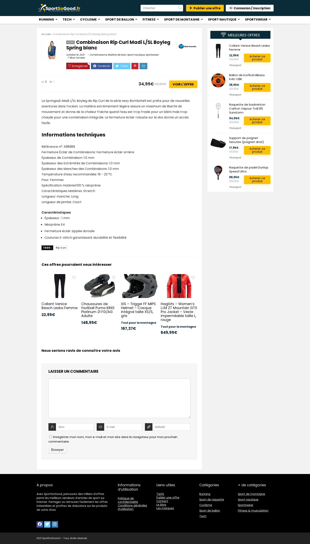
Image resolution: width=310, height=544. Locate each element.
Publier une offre (204, 8)
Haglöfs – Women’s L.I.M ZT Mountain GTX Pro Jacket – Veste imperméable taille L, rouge (179, 312)
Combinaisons (98, 54)
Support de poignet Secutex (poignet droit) (246, 140)
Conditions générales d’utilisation (132, 507)
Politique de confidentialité (128, 500)
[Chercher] (179, 8)
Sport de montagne (181, 19)
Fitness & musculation (253, 511)
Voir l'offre (183, 84)
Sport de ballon (119, 19)
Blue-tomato (77, 57)
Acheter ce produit (257, 57)
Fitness (149, 19)
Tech (67, 19)
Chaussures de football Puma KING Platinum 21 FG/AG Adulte (97, 310)
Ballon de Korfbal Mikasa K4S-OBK (247, 77)
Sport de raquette (211, 499)
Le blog (161, 505)
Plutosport (235, 65)
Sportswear (256, 19)
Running (46, 19)
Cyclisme (88, 19)
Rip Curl (61, 247)
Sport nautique (222, 19)
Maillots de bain (117, 54)
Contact (162, 501)
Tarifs (160, 494)
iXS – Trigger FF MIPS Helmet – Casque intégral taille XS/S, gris (138, 310)
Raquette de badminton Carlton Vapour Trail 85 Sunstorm (247, 108)
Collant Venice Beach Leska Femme (60, 306)
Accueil (46, 34)
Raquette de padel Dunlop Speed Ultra (248, 169)
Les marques (165, 508)
